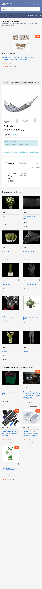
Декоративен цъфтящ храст (30, 318)
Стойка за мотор (7, 317)
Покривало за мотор (30, 251)
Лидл (11, 83)
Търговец (23, 163)
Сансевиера (6, 284)
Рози (3, 217)
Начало (5, 83)
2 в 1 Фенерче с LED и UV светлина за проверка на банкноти (10, 433)
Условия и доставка (36, 165)
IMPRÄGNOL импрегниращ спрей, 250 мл (9, 469)
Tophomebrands (6, 464)
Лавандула (5, 251)
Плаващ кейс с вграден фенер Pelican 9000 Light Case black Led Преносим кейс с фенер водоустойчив (31, 395)
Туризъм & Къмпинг (28, 83)
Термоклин (26, 352)
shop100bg (5, 427)
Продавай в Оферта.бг (34, 15)
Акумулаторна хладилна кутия (10, 393)
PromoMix (25, 388)
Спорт (17, 83)
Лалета (4, 352)
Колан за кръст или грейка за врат (29, 217)
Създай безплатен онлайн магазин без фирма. (20, 152)
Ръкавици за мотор (29, 284)
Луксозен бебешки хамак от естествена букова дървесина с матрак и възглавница (18, 58)
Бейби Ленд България (8, 53)
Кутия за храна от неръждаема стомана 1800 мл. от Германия (30, 433)
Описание (10, 163)
